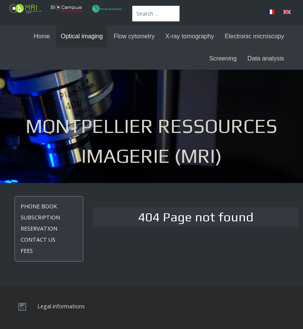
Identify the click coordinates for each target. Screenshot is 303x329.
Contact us (38, 239)
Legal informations (61, 306)
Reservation (39, 228)
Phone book (39, 206)
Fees (27, 250)
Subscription (40, 217)
